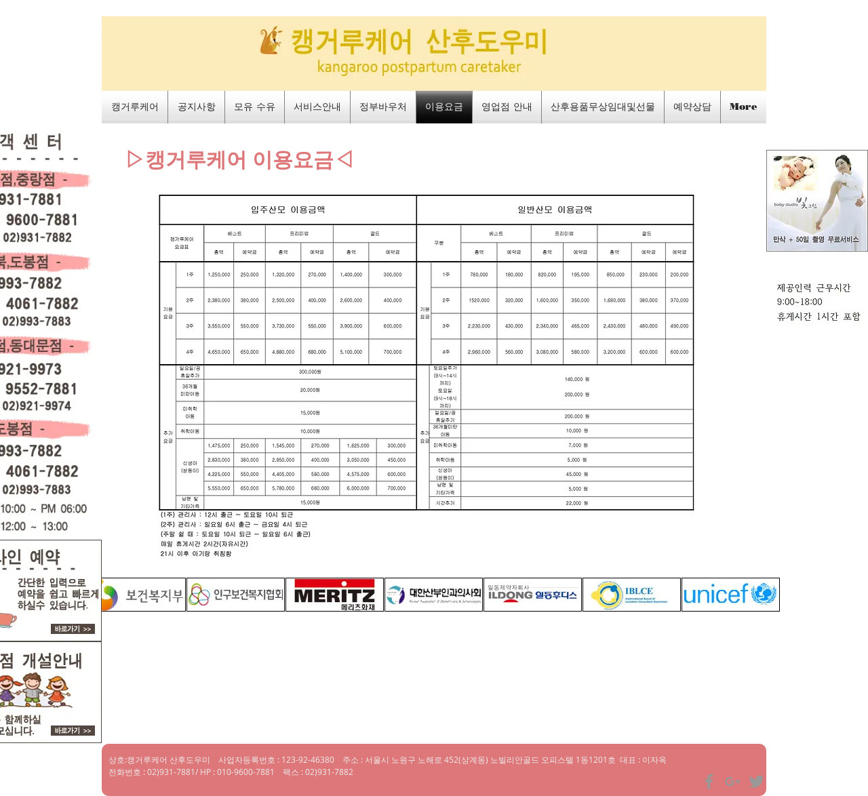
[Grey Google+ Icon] (733, 781)
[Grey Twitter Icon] (756, 781)
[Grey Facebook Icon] (709, 781)
